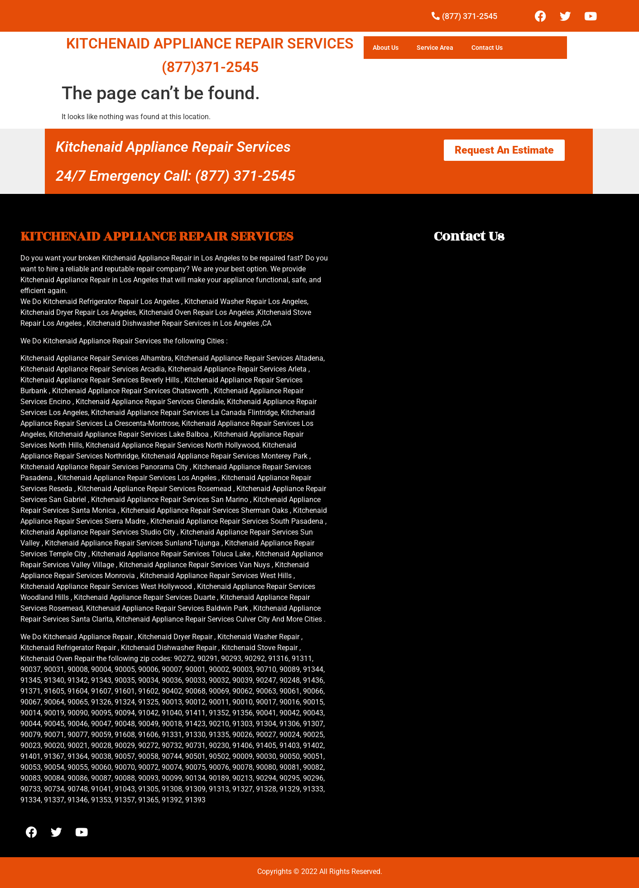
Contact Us (487, 47)
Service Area (435, 47)
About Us (386, 47)
